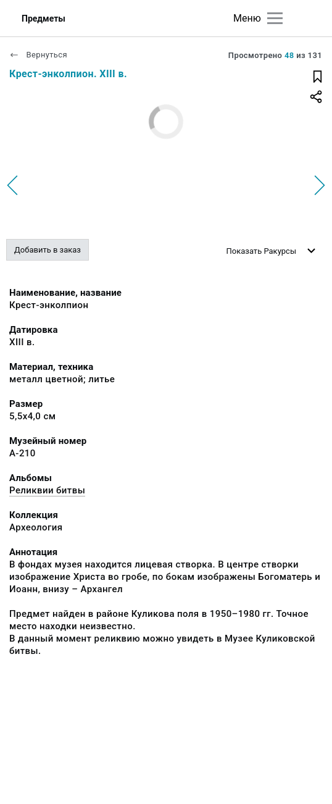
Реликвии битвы (47, 490)
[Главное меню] (275, 18)
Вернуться (38, 54)
